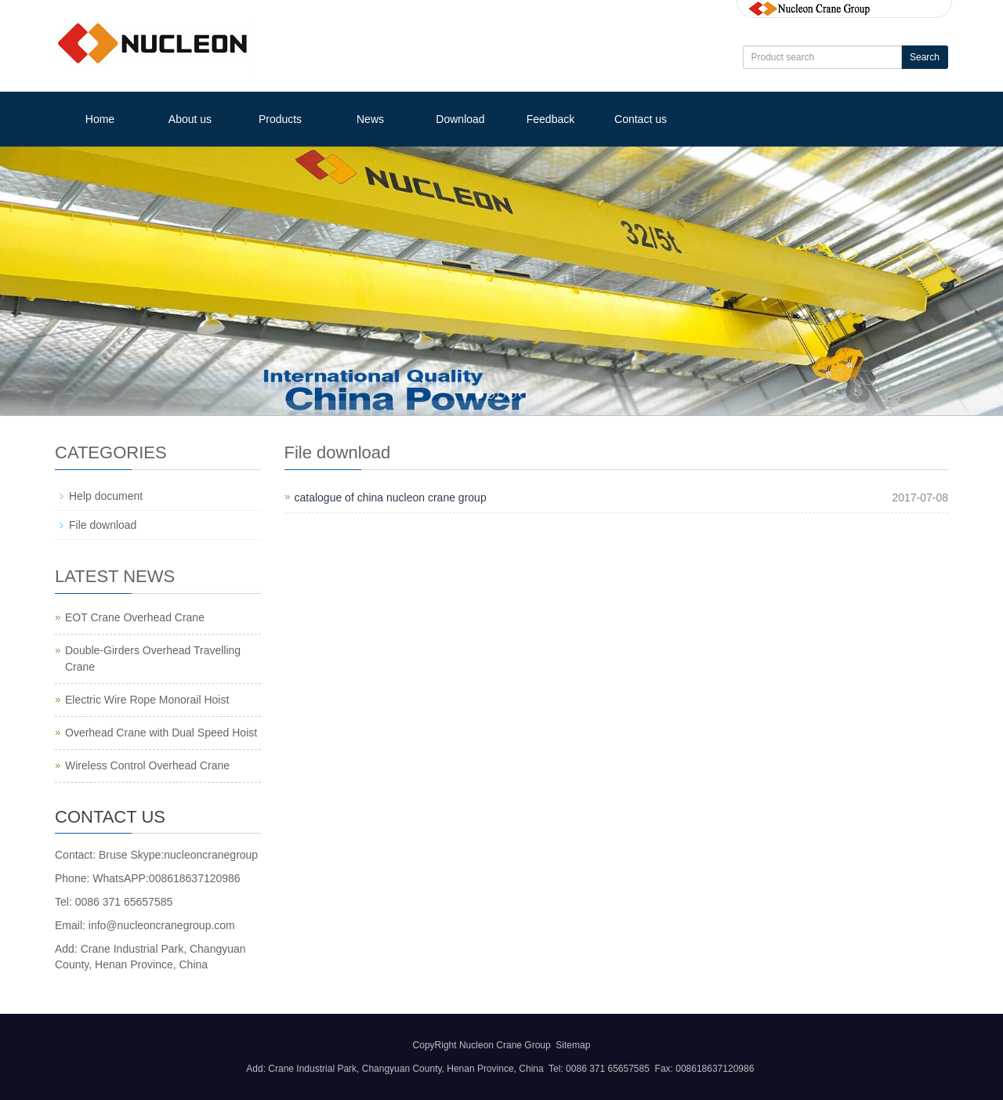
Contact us (640, 119)
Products (280, 119)
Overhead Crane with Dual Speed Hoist (161, 732)
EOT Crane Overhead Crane (135, 617)
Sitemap (573, 1045)
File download (102, 525)
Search (925, 57)
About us (190, 119)
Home (99, 119)
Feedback (550, 119)
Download (460, 119)
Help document (106, 496)
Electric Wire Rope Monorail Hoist (147, 699)
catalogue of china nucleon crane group (391, 497)
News (370, 119)
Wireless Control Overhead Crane (147, 765)
